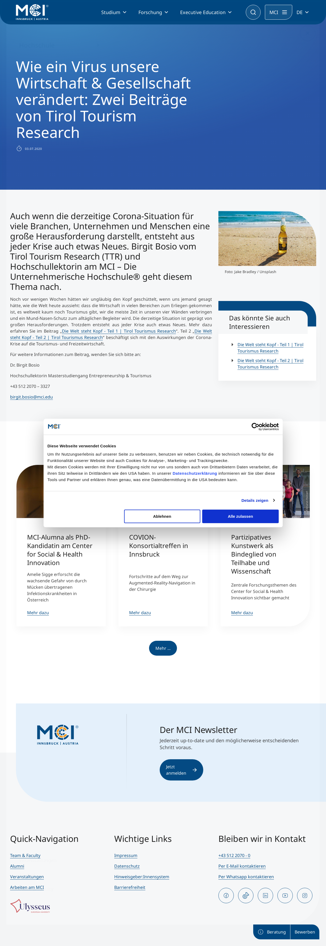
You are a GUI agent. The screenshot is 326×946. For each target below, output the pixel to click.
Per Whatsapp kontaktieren (246, 877)
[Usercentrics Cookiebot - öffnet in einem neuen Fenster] (255, 427)
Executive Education (203, 12)
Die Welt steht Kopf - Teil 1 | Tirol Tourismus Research (119, 331)
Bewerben (305, 932)
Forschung (150, 12)
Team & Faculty (25, 855)
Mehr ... (163, 648)
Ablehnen (162, 516)
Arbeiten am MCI (27, 887)
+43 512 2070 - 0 (234, 855)
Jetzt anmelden (181, 770)
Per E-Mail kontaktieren (242, 866)
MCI (273, 12)
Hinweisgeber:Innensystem (141, 877)
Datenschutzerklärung (195, 473)
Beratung (271, 932)
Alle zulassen (240, 516)
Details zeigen (255, 500)
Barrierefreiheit (129, 887)
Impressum (125, 855)
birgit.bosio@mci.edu (31, 397)
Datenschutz (127, 866)
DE (300, 12)
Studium (110, 12)
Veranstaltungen (27, 877)
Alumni (17, 866)
